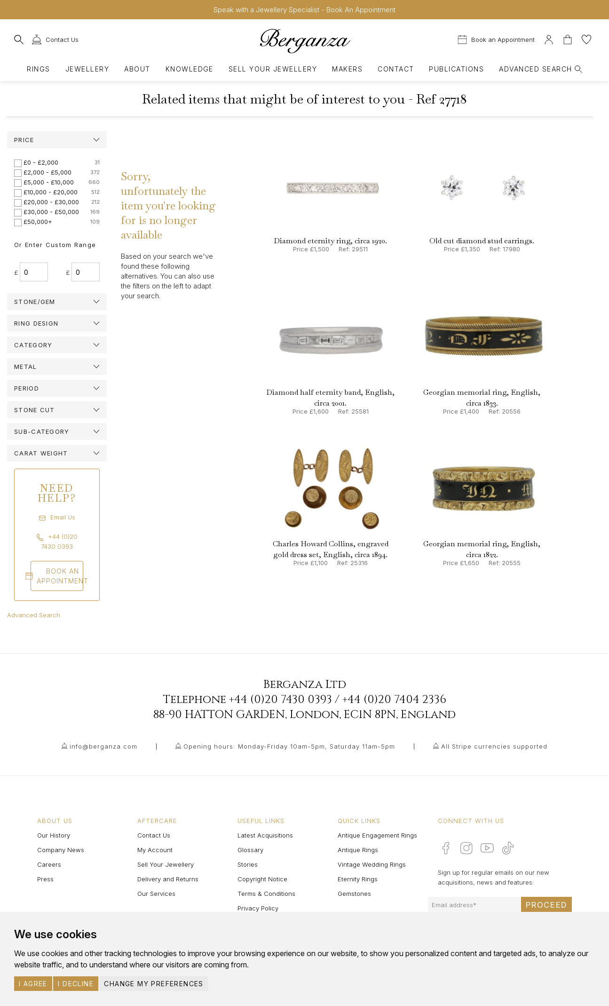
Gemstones (354, 893)
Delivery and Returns (167, 879)
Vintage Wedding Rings (372, 864)
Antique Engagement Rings (377, 835)
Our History (53, 835)
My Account (155, 850)
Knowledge (190, 69)
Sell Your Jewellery (273, 69)
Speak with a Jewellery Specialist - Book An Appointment (304, 9)
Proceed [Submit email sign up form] (546, 905)
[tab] (57, 139)
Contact (396, 69)
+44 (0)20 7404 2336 (394, 699)
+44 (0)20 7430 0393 (280, 699)
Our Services (156, 893)
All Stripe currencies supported (494, 746)
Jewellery (87, 69)
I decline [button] (76, 984)
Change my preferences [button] (153, 984)
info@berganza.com (103, 746)
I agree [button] (33, 984)
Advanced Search (33, 615)
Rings (38, 69)
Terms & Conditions (266, 893)
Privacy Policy (257, 908)
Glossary (250, 850)
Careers (49, 864)
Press (45, 879)
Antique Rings (358, 850)
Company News (60, 850)
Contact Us (153, 835)
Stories (247, 864)
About (137, 69)
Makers (347, 69)
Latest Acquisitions (265, 835)
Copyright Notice (262, 879)
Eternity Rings (358, 879)
